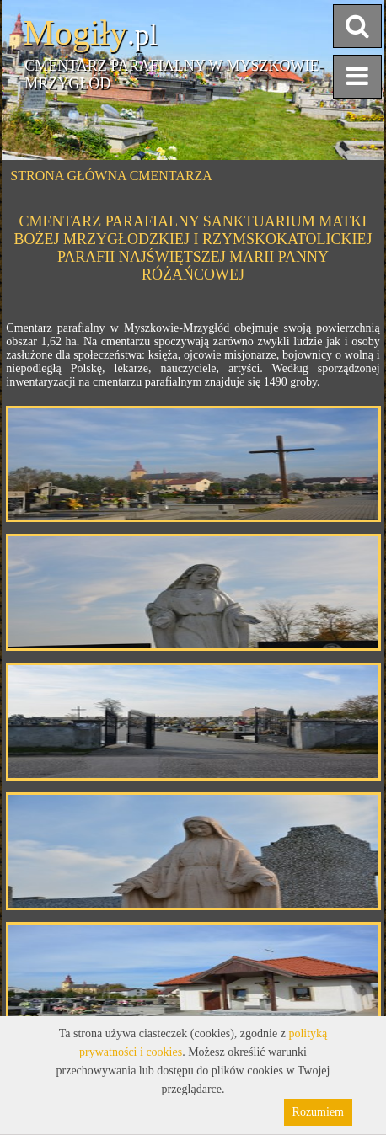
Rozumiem (318, 1112)
